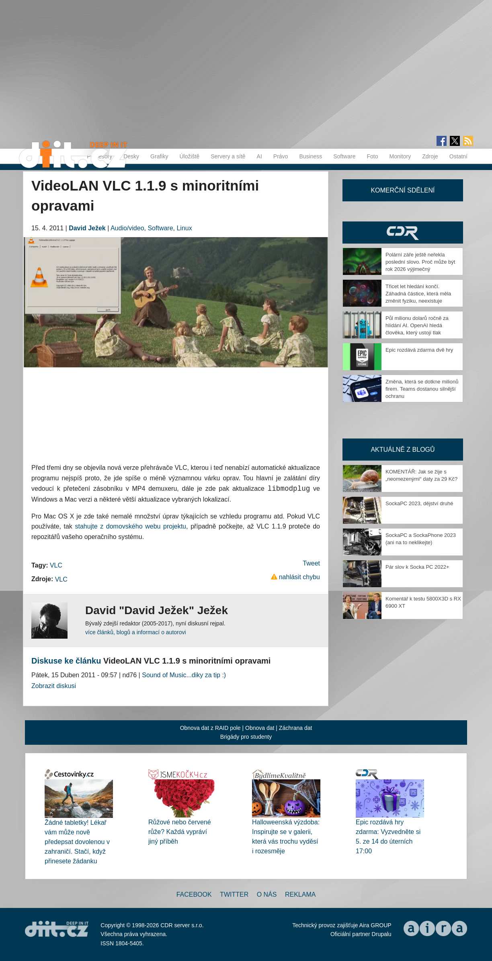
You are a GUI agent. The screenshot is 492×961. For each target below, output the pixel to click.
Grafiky (159, 156)
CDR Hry (402, 232)
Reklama (300, 894)
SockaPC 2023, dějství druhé (419, 503)
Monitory (400, 156)
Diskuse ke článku (66, 660)
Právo (280, 156)
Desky (131, 156)
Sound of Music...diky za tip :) (184, 675)
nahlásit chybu (299, 577)
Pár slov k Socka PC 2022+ (417, 567)
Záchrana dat (295, 728)
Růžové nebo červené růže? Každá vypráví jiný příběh (179, 832)
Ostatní (458, 156)
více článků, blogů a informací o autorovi (135, 632)
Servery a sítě (228, 156)
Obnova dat (259, 728)
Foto (372, 156)
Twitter (234, 894)
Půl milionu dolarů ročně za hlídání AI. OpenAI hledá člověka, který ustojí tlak (417, 325)
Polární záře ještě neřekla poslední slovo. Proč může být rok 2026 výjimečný (420, 262)
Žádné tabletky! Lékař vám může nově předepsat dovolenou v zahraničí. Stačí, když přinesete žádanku (77, 842)
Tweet (311, 563)
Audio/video (127, 228)
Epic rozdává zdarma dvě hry (419, 350)
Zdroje (430, 156)
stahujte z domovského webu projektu (130, 526)
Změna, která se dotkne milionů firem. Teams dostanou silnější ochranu (421, 389)
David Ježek (87, 228)
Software (344, 156)
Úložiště (189, 156)
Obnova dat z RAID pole (210, 728)
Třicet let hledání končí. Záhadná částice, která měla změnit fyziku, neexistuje (418, 293)
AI (259, 156)
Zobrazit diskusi (53, 686)
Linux (184, 228)
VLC (56, 565)
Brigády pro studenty (246, 737)
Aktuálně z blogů (403, 449)
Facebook (194, 894)
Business (310, 156)
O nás (267, 894)
